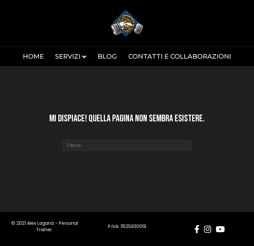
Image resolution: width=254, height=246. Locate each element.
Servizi (68, 56)
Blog (107, 56)
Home (33, 56)
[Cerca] (127, 145)
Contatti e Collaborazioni (179, 56)
